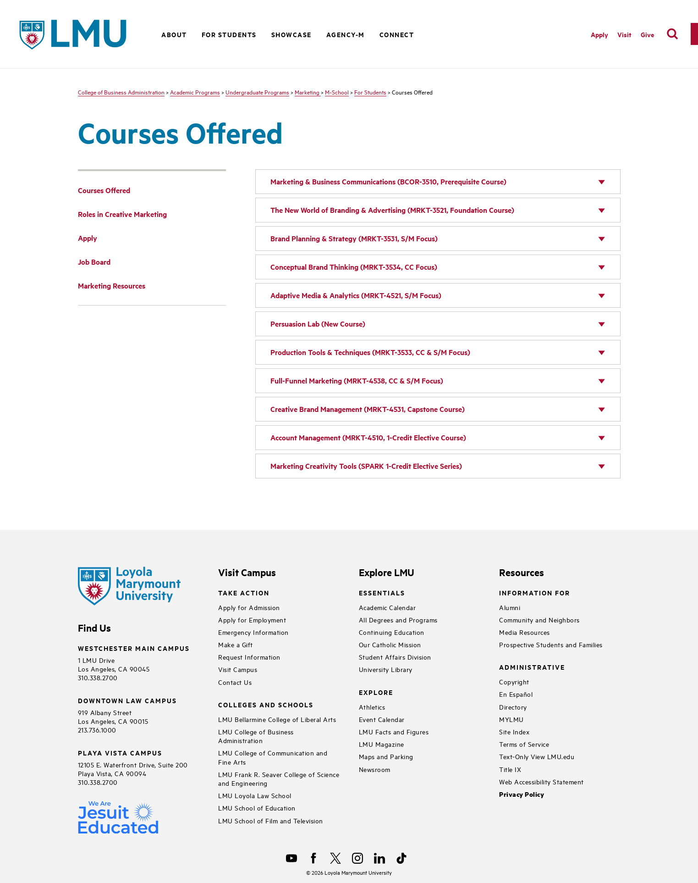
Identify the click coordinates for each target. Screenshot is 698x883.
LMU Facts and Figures (394, 731)
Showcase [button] (291, 34)
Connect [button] (396, 34)
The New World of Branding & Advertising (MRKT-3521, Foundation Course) (392, 210)
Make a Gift (235, 644)
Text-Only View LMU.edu (536, 756)
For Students (370, 92)
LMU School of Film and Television (270, 820)
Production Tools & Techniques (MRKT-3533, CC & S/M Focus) (370, 352)
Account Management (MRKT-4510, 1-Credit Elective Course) (368, 437)
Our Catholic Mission (390, 644)
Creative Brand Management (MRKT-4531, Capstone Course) (367, 409)
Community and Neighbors (539, 619)
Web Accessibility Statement (541, 781)
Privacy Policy (521, 794)
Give (647, 34)
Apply (599, 34)
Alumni (509, 607)
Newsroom (374, 769)
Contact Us (235, 682)
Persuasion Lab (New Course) (317, 323)
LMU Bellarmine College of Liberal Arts (277, 719)
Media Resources (524, 632)
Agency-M (345, 34)
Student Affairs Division (395, 656)
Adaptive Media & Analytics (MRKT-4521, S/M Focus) (355, 295)
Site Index (514, 731)
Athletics (372, 706)
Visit (624, 34)
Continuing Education (391, 632)
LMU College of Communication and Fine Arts (272, 757)
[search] (672, 34)
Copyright (514, 681)
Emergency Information (253, 632)
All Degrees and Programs (398, 619)
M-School (337, 92)
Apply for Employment (252, 619)
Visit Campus (237, 669)
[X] (335, 858)
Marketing (308, 92)
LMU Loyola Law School (254, 795)
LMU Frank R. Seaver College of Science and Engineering (278, 778)
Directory (513, 706)
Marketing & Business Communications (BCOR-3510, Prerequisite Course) (388, 181)
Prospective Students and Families (551, 644)
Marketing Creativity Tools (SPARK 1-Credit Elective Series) (366, 466)
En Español (516, 693)
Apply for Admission (249, 607)
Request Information (249, 656)
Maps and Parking (386, 756)
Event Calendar (382, 719)
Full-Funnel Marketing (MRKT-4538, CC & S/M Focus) (356, 380)
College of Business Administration (121, 92)
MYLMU (511, 719)
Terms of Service (524, 743)
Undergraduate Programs (257, 92)
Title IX (510, 769)
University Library (385, 669)
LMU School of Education (257, 807)
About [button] (174, 34)
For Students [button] (229, 34)
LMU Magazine (381, 743)
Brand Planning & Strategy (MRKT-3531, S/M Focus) (354, 238)
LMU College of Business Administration (256, 735)
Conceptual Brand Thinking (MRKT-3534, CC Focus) (353, 266)
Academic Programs (195, 92)
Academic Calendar (387, 607)
